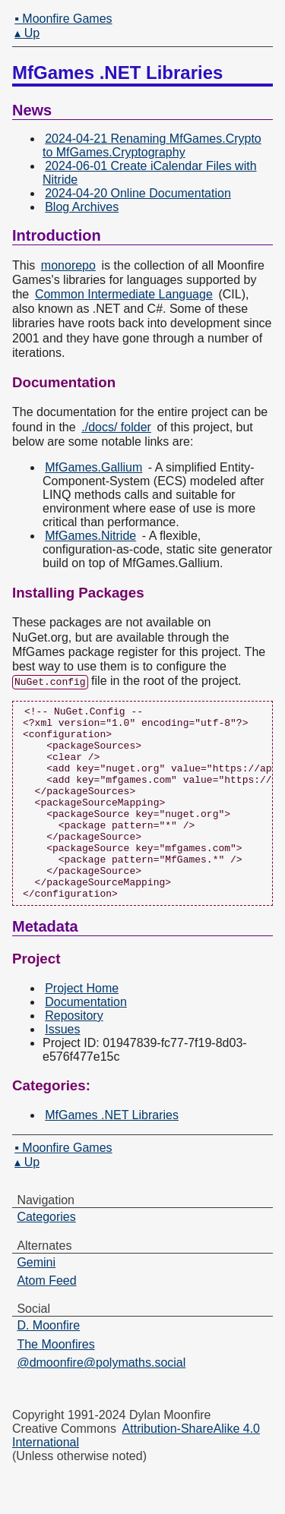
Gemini (36, 1300)
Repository (74, 1053)
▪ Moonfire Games (63, 18)
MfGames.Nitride (90, 535)
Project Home (82, 1026)
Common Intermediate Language (124, 294)
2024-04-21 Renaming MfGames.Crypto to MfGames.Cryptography (152, 145)
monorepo (68, 265)
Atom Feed (46, 1319)
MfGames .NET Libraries (112, 1153)
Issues (62, 1067)
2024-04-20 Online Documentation (138, 193)
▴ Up (27, 33)
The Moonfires (55, 1382)
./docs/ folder (116, 427)
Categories (46, 1255)
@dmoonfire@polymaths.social (101, 1401)
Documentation (86, 1039)
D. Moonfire (48, 1364)
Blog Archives (82, 206)
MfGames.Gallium (93, 467)
